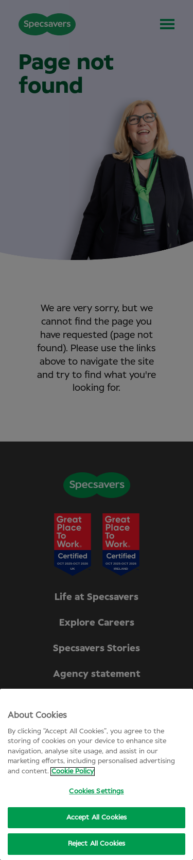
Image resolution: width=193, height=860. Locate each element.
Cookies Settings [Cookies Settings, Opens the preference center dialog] (96, 791)
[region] (96, 774)
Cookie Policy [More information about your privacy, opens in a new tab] (72, 771)
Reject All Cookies (96, 844)
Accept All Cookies (96, 817)
